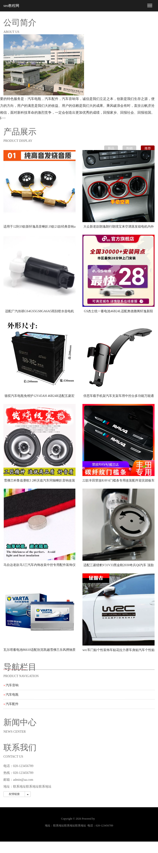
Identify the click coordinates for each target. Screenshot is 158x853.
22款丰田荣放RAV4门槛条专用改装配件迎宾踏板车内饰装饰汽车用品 (118, 482)
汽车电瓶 (12, 694)
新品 (111, 148)
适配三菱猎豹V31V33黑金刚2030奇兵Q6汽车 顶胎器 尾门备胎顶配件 (118, 566)
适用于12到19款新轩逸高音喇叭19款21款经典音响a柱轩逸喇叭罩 (39, 228)
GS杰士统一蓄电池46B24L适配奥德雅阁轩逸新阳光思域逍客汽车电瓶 (118, 312)
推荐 (147, 148)
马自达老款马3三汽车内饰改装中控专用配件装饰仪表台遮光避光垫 (39, 566)
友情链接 (14, 794)
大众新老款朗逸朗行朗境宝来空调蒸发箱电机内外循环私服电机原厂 (118, 228)
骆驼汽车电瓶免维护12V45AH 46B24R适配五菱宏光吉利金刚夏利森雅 (39, 397)
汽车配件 (12, 704)
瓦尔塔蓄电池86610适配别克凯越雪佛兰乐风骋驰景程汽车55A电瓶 (39, 651)
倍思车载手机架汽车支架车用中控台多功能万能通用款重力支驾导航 (118, 397)
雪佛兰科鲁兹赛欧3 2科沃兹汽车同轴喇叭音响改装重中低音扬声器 (39, 482)
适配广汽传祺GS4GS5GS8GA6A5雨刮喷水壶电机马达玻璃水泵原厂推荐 (39, 312)
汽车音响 (12, 685)
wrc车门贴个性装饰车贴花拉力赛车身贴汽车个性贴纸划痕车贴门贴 (118, 651)
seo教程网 (11, 6)
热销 (129, 148)
